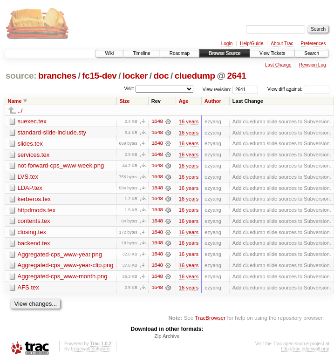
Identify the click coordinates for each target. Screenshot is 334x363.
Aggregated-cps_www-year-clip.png (66, 266)
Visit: (129, 88)
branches (57, 76)
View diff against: (298, 89)
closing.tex (32, 232)
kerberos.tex (34, 199)
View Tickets (272, 53)
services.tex (34, 154)
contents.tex (34, 221)
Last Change (278, 64)
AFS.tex (28, 288)
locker (135, 76)
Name (15, 101)
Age (184, 101)
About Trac (282, 43)
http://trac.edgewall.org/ (305, 350)
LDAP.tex (30, 188)
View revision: (217, 89)
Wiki (109, 53)
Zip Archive (166, 338)
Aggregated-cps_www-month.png (63, 277)
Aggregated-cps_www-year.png (60, 255)
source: (21, 76)
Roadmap (180, 53)
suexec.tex (32, 121)
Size (124, 101)
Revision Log (312, 64)
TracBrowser (210, 319)
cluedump (195, 76)
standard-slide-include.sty (52, 132)
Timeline (141, 53)
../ (20, 110)
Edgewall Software (90, 350)
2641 (236, 76)
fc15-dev (99, 76)
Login (226, 43)
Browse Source (224, 53)
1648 (157, 121)
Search (311, 53)
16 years (188, 121)
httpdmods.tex (37, 210)
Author (212, 101)
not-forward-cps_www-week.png (61, 165)
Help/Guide (251, 43)
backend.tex (34, 244)
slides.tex (30, 143)
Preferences (313, 43)
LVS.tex (28, 177)
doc (161, 76)
